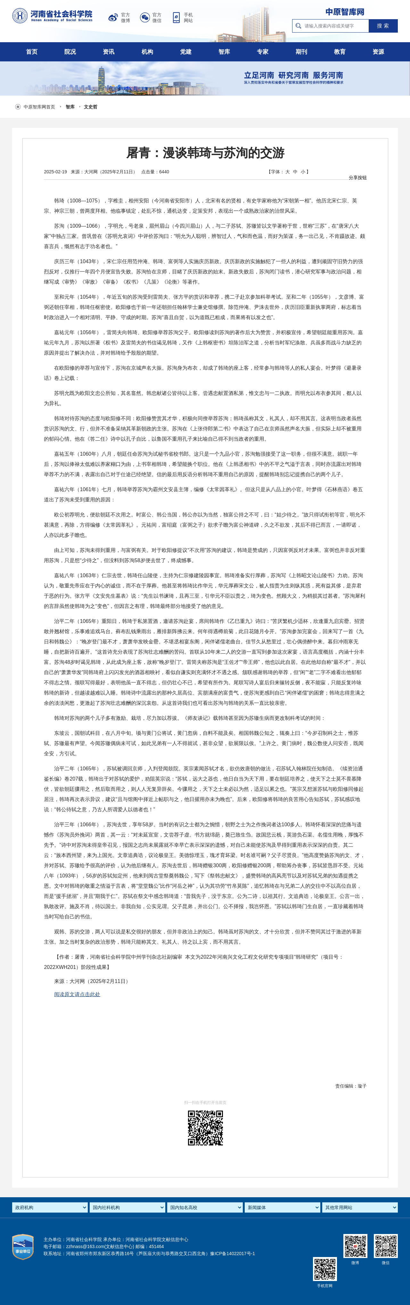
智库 (224, 52)
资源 (378, 52)
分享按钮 (358, 177)
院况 (70, 52)
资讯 (108, 52)
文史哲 (90, 106)
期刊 (301, 52)
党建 (186, 52)
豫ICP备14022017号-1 (232, 1253)
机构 (147, 52)
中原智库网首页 (39, 106)
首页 (31, 52)
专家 (262, 52)
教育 (340, 52)
